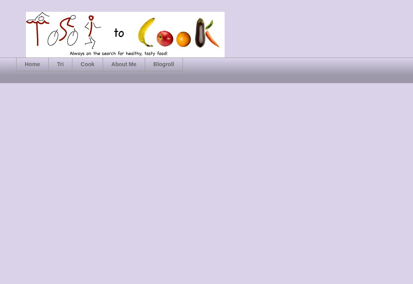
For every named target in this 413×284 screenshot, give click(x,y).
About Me (123, 64)
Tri (60, 64)
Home (32, 64)
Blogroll (163, 64)
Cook (87, 64)
